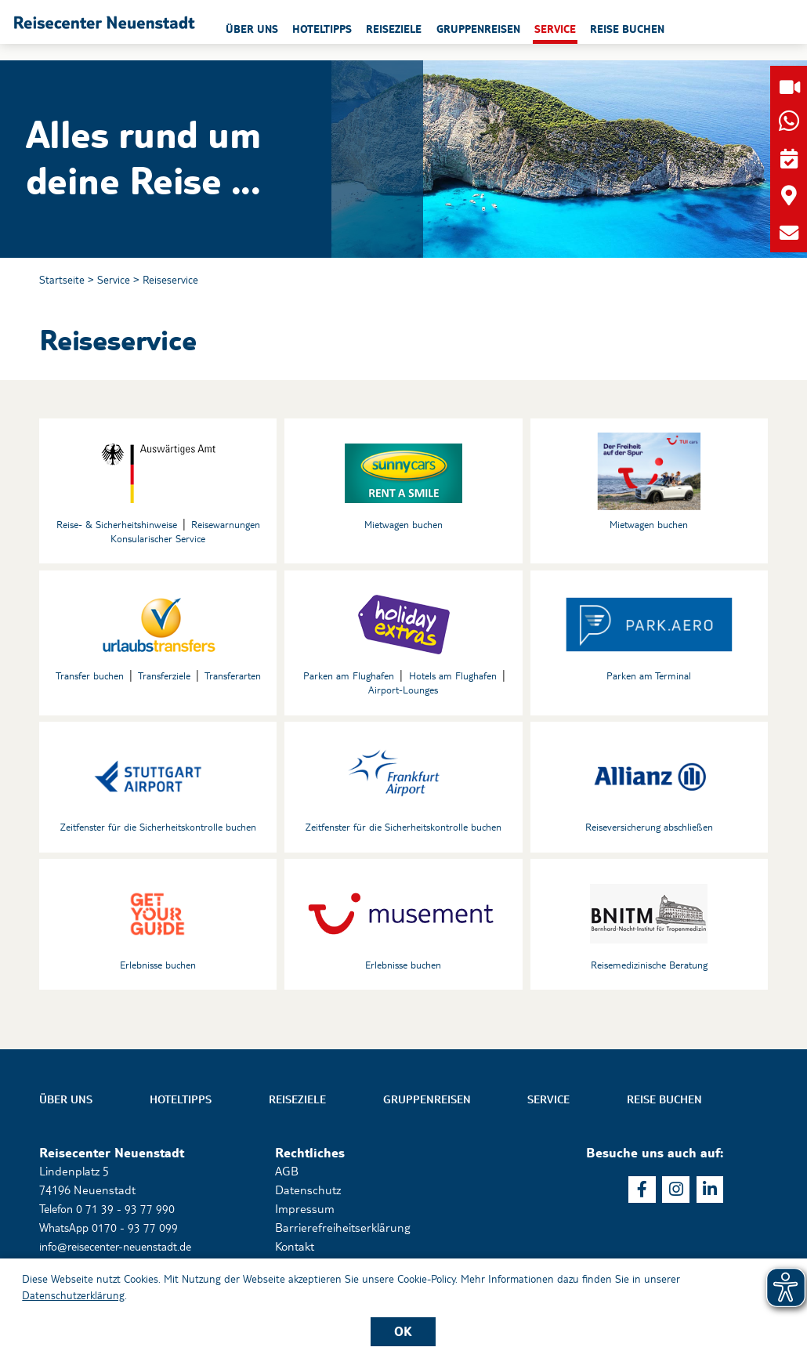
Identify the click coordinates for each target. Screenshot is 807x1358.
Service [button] (631, 31)
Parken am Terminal (648, 677)
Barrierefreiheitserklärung (342, 1231)
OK (403, 1331)
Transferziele (164, 677)
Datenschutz (308, 1193)
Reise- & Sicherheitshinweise (116, 525)
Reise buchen (664, 1103)
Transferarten (231, 677)
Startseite (62, 280)
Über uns (65, 1103)
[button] (141, 30)
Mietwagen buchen (403, 525)
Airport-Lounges (403, 691)
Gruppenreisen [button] (552, 31)
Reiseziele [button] (466, 31)
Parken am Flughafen (349, 677)
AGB (287, 1175)
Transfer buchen (90, 677)
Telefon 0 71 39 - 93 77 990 (108, 1212)
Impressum (305, 1212)
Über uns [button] (321, 31)
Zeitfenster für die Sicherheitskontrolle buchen (157, 829)
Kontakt (294, 1249)
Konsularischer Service (158, 539)
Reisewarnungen (225, 525)
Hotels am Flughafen (452, 677)
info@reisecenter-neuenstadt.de (123, 1249)
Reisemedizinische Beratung (649, 968)
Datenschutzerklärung (73, 1294)
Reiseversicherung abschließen (649, 829)
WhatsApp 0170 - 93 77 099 (111, 1231)
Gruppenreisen (427, 1103)
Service (113, 280)
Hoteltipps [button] (393, 31)
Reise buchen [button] (705, 31)
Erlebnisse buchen (158, 968)
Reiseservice (171, 280)
